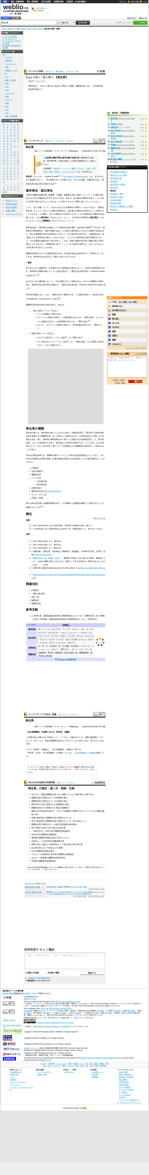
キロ (35, 740)
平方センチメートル (86, 811)
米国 (43, 794)
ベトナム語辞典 (124, 1095)
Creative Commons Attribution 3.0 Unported (53, 1026)
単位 (51, 737)
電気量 (34, 838)
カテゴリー (70, 141)
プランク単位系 (38, 443)
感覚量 (67, 195)
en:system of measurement (75, 176)
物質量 (44, 858)
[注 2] (93, 227)
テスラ (52, 639)
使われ (74, 737)
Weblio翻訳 (123, 1080)
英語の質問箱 (11, 207)
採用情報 (95, 1077)
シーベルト (61, 642)
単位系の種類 (116, 159)
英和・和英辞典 (32, 1)
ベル (81, 649)
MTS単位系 (42, 484)
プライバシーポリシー (18, 1082)
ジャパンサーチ (67, 172)
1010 (33, 834)
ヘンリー (60, 639)
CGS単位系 (98, 86)
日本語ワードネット (31, 1048)
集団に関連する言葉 (32, 887)
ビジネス (8, 57)
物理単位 (35, 600)
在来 (49, 841)
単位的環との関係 (117, 184)
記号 (5, 192)
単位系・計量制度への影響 (121, 206)
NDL (51, 172)
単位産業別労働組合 (118, 172)
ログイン (122, 1)
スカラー (81, 168)
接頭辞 (93, 737)
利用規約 (13, 1080)
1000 (43, 854)
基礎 (64, 808)
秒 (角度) (75, 646)
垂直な (99, 811)
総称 (72, 86)
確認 (114, 340)
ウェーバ (43, 639)
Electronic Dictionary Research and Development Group (100, 1058)
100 (35, 831)
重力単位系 (88, 892)
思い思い (115, 319)
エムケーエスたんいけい (72, 894)
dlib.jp (57, 172)
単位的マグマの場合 (118, 175)
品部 (85, 887)
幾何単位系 (86, 894)
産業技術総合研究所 (51, 616)
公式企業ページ (97, 1072)
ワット (47, 636)
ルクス (90, 639)
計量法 (34, 455)
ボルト (63, 636)
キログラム (56, 629)
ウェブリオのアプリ (44, 1072)
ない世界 (75, 794)
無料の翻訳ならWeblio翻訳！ (42, 9)
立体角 (59, 801)
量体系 (32, 180)
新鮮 (114, 314)
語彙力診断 (10, 211)
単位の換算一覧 (71, 653)
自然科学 (75, 433)
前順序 (48, 503)
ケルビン (75, 629)
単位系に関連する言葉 (33, 892)
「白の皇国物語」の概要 (83, 753)
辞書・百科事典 (11, 116)
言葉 (29, 29)
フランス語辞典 (124, 1087)
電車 (7, 67)
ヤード (83, 821)
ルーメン (82, 639)
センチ (65, 740)
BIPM (36, 616)
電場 (37, 241)
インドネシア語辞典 (126, 1090)
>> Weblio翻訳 (141, 354)
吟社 (81, 887)
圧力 (33, 851)
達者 (114, 331)
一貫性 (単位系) (38, 593)
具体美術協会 (51, 887)
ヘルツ (64, 633)
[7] (42, 506)
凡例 (77, 71)
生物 (7, 103)
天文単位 (53, 646)
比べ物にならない (119, 310)
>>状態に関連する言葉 (96, 889)
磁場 (43, 241)
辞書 (5, 1)
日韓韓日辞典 (59, 1)
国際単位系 (80, 86)
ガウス (60, 811)
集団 (40, 29)
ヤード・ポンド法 (37, 446)
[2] (38, 274)
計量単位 (41, 198)
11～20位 (123, 302)
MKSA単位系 (116, 141)
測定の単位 (64, 804)
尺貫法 (67, 446)
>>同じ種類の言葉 (79, 896)
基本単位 (32, 86)
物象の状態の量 (40, 195)
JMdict (40, 1058)
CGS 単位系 (115, 153)
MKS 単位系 (115, 130)
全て (4, 55)
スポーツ (8, 100)
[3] (29, 288)
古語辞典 (69, 1)
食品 (7, 106)
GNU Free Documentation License (67, 1002)
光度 (33, 818)
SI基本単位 (94, 234)
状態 (35, 29)
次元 (45, 257)
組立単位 (39, 184)
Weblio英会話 (11, 204)
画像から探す (42, 1074)
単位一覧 (35, 597)
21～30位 (133, 302)
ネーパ (74, 649)
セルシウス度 (71, 639)
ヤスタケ (115, 327)
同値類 (76, 503)
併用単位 (32, 648)
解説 (68, 732)
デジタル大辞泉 (35, 71)
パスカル (83, 633)
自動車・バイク (11, 70)
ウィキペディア (35, 141)
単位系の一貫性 (116, 194)
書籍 (73, 168)
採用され (46, 798)
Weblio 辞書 (135, 1)
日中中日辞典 (46, 1)
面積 (75, 811)
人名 (7, 110)
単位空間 (114, 188)
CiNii (88, 168)
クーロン (55, 636)
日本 (45, 841)
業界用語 (8, 61)
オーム (80, 636)
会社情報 (95, 1074)
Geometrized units (52, 491)
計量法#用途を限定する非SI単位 (66, 459)
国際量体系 (84, 653)
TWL (78, 172)
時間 (33, 844)
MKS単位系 (33, 89)
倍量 (87, 737)
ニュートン (73, 633)
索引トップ (50, 71)
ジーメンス (89, 636)
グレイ (52, 642)
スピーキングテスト (14, 214)
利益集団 (60, 887)
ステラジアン (53, 633)
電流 (58, 808)
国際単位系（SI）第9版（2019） (47, 558)
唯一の (83, 794)
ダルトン (55, 649)
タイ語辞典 (123, 1092)
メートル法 (89, 443)
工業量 (59, 195)
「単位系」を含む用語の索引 (38, 978)
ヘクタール (85, 646)
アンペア (66, 629)
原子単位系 (65, 892)
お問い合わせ (69, 1072)
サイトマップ (15, 1085)
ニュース (66, 168)
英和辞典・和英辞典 (126, 1077)
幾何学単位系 (37, 491)
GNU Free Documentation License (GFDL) (56, 1008)
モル (83, 629)
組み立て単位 (60, 86)
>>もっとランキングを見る (135, 348)
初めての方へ (132, 18)
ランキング (70, 71)
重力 (45, 844)
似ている (83, 740)
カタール (71, 642)
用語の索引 (60, 71)
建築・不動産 (10, 80)
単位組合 (114, 209)
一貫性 (72, 271)
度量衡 (55, 841)
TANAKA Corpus (9, 1020)
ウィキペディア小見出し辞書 (42, 714)
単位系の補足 (115, 203)
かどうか (98, 740)
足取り (115, 335)
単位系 (50, 653)
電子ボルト (65, 649)
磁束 (33, 811)
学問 (7, 83)
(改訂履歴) (56, 1004)
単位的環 (114, 181)
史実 (47, 740)
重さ (39, 828)
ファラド (72, 636)
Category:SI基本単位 (67, 659)
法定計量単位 (81, 455)
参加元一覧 (143, 18)
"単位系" (56, 168)
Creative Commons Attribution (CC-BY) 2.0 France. (55, 1023)
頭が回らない (117, 306)
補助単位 (52, 861)
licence (48, 1060)
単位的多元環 (115, 178)
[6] (40, 506)
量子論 (59, 443)
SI (88, 86)
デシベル (88, 649)
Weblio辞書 (35, 1006)
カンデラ (90, 629)
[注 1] (60, 176)
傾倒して (65, 794)
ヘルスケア (9, 93)
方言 (7, 113)
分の (40, 831)
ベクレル (43, 642)
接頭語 (67, 831)
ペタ (33, 854)
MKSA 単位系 (116, 136)
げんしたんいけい (76, 892)
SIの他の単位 (70, 253)
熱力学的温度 (61, 824)
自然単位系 (86, 439)
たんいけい (74, 887)
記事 (45, 732)
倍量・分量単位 (87, 180)
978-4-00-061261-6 (43, 555)
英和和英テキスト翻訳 (39, 949)
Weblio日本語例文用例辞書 (41, 782)
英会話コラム (11, 201)
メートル (46, 629)
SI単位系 (114, 127)
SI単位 (66, 625)
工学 (7, 77)
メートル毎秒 (42, 314)
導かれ (50, 86)
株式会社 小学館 (30, 999)
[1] (55, 183)
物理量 (51, 195)
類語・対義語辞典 (17, 1)
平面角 (59, 798)
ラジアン (42, 633)
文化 (7, 87)
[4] (59, 298)
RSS (84, 1108)
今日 (33, 794)
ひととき (115, 323)
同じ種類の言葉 (19, 29)
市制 (41, 498)
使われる (56, 828)
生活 (7, 90)
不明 (28, 744)
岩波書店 (75, 551)
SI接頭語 (42, 653)
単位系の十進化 (116, 197)
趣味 (7, 97)
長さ (37, 201)
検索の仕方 (14, 1074)
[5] (89, 321)
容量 (58, 804)
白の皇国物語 (33, 732)
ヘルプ (145, 1)
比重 (93, 341)
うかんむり (116, 344)
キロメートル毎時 (53, 325)
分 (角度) (66, 646)
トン (48, 649)
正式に (44, 804)
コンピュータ (10, 64)
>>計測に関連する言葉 (96, 896)
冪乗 (41, 271)
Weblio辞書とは (16, 1072)
